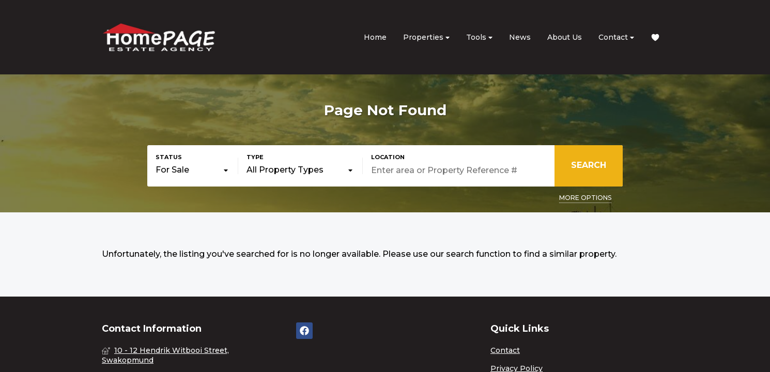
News (520, 37)
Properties (426, 37)
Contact (616, 37)
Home (375, 37)
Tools (479, 37)
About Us (564, 37)
